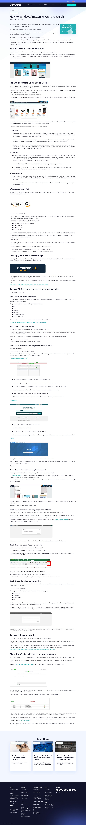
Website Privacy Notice (49, 804)
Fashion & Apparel (24, 792)
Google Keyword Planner (61, 519)
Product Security (36, 804)
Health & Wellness (25, 795)
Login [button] (68, 1)
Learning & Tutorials (37, 798)
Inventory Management (14, 795)
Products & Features (31, 5)
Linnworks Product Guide (38, 800)
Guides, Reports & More (26, 810)
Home (11, 10)
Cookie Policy (47, 808)
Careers (46, 794)
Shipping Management (14, 800)
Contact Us (47, 798)
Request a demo (71, 4)
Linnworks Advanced (14, 789)
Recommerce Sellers (14, 812)
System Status (36, 812)
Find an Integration (36, 789)
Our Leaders (47, 791)
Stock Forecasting (13, 801)
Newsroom (23, 813)
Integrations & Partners (44, 5)
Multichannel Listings (14, 798)
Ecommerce (36, 742)
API (33, 809)
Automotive (23, 789)
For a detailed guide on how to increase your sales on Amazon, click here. (29, 284)
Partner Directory (36, 791)
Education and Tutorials (26, 808)
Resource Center (24, 803)
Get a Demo (47, 799)
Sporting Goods (24, 798)
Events (22, 814)
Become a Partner (36, 792)
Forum (34, 810)
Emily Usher (20, 19)
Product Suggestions (37, 813)
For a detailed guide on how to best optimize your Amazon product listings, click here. (32, 649)
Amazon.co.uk (17, 475)
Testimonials (23, 811)
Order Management (13, 797)
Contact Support (36, 797)
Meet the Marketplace (25, 816)
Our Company (47, 789)
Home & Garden (24, 797)
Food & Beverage (24, 794)
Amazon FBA (12, 810)
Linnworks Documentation (38, 801)
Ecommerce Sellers (13, 807)
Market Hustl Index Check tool (24, 664)
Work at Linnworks (48, 792)
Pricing (53, 4)
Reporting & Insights (14, 803)
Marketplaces (14, 12)
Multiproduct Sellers (14, 809)
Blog (14, 10)
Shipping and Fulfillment (17, 742)
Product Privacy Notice (49, 805)
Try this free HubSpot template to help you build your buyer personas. (28, 322)
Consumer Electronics (25, 791)
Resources (60, 5)
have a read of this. (26, 720)
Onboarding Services (37, 803)
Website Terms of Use (49, 807)
